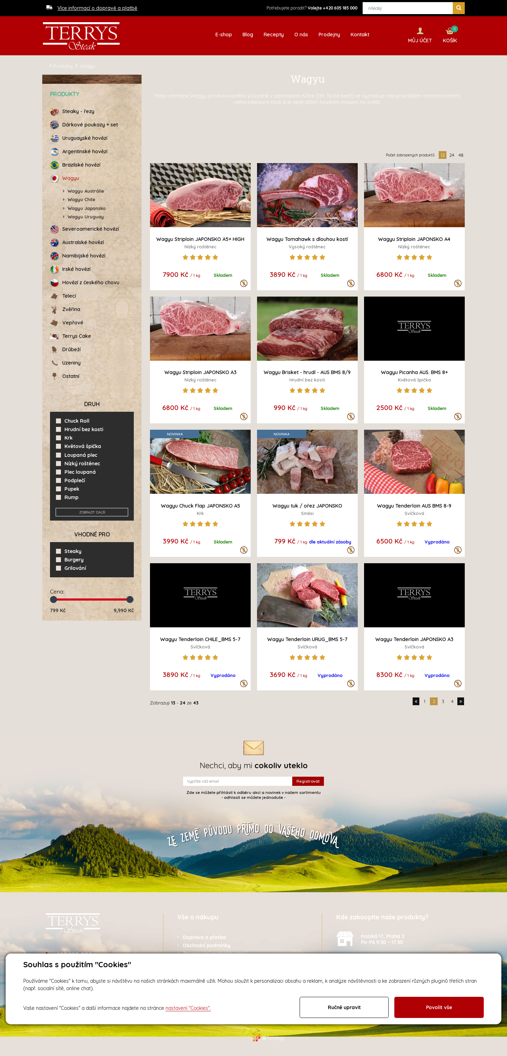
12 (443, 154)
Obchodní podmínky (206, 944)
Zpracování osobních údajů (215, 952)
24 (451, 154)
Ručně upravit (344, 1007)
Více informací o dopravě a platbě (97, 8)
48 (460, 154)
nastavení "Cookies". (188, 1008)
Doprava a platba (204, 936)
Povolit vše (439, 1007)
